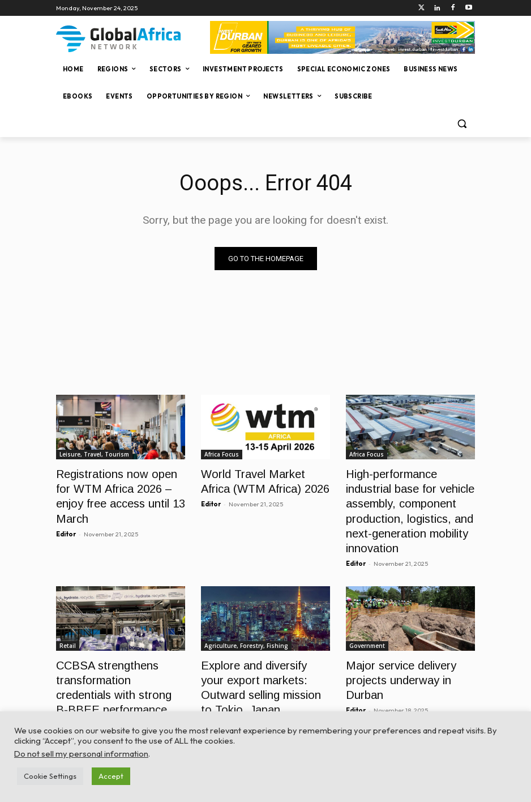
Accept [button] (111, 775)
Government (367, 632)
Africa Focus (221, 454)
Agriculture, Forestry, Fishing (246, 632)
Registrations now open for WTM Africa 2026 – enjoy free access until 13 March (115, 485)
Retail (67, 632)
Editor (66, 512)
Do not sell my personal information (81, 753)
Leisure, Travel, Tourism (94, 454)
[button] (461, 123)
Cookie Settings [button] (50, 775)
